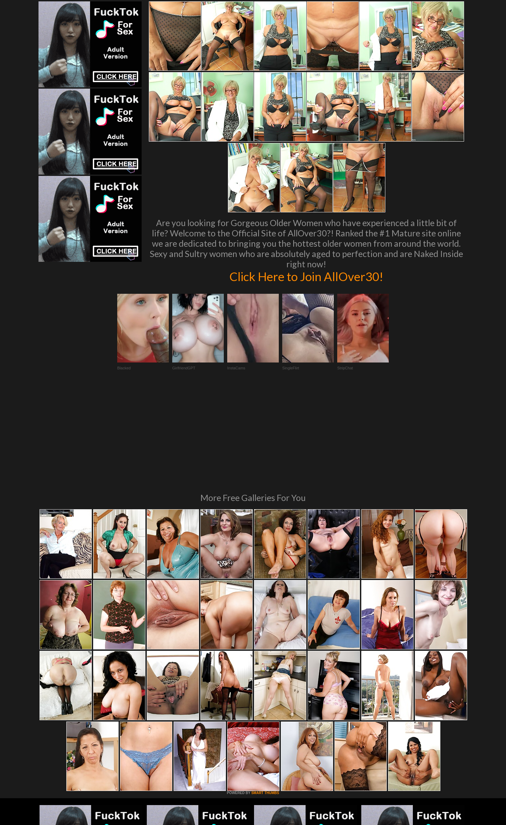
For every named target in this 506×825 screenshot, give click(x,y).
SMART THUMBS (265, 699)
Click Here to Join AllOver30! (306, 276)
